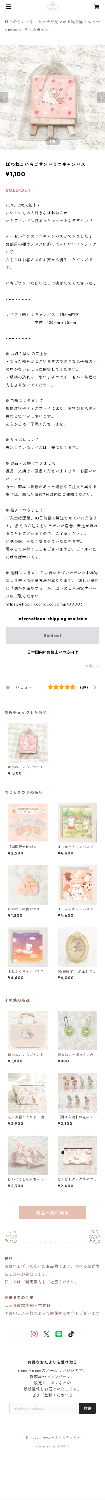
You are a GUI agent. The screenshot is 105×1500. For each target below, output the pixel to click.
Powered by (52, 1446)
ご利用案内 (31, 1282)
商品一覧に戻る (52, 1213)
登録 (87, 1408)
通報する (92, 666)
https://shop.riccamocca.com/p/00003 (44, 604)
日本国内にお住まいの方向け (52, 652)
